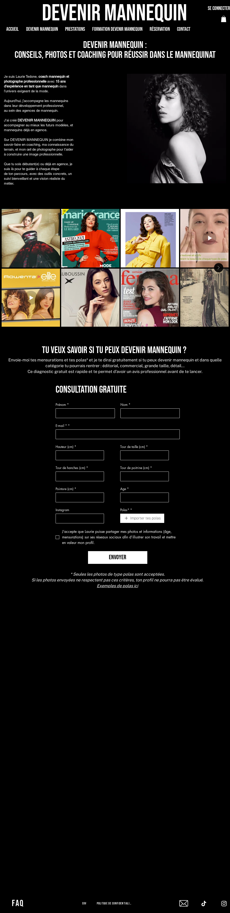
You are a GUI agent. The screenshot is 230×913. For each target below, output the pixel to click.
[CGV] (85, 903)
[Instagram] (78, 518)
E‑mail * (63, 426)
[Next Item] (218, 267)
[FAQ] (18, 903)
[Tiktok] (203, 903)
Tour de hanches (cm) (72, 468)
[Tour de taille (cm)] (143, 455)
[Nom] (149, 413)
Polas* (126, 510)
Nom (125, 405)
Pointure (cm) (66, 489)
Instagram (62, 510)
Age (124, 489)
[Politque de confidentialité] (115, 903)
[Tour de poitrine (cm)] (143, 476)
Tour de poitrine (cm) (136, 468)
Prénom (62, 405)
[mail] (183, 903)
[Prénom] (84, 413)
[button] (223, 19)
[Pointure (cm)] (78, 497)
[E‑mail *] (116, 434)
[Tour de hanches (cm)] (78, 476)
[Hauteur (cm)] (78, 455)
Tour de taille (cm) (134, 447)
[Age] (143, 497)
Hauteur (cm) (66, 447)
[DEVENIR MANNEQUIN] (115, 13)
